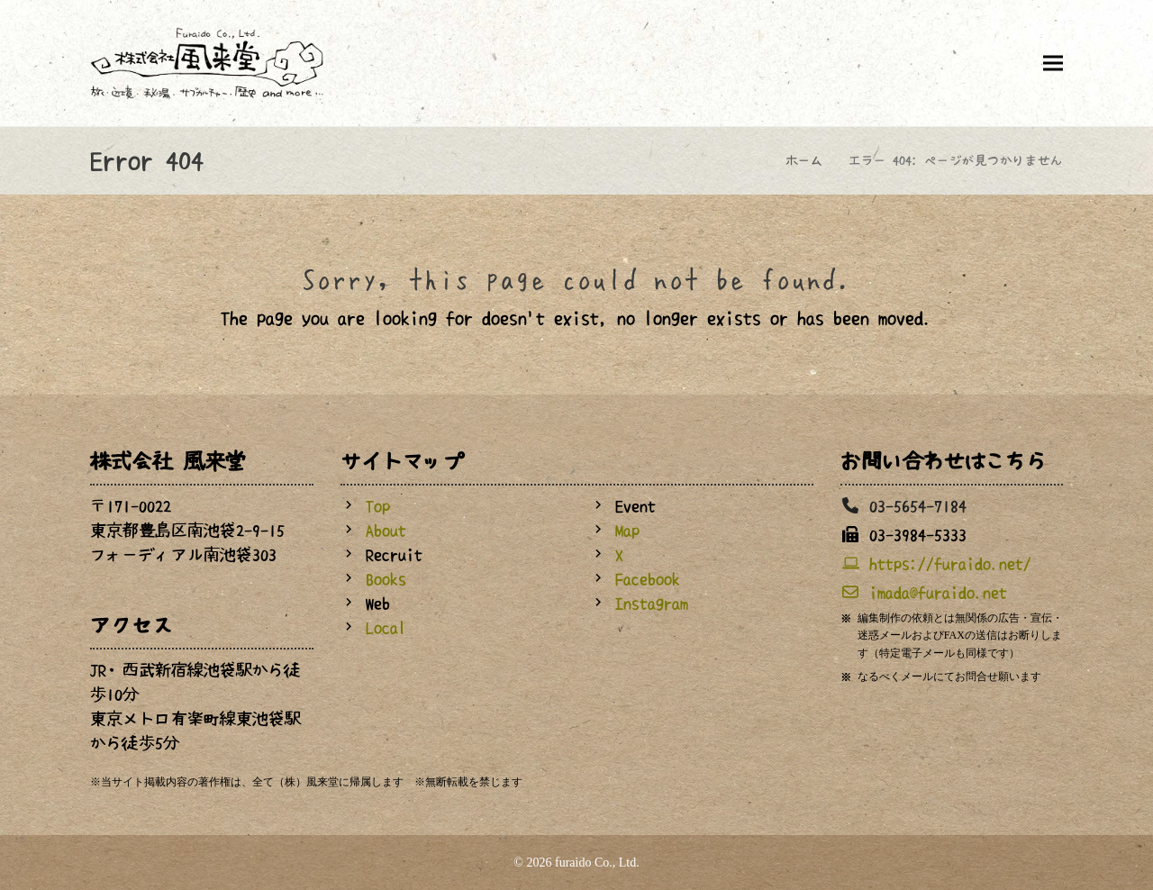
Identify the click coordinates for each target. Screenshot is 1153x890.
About (386, 530)
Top (378, 506)
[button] (1053, 62)
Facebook (647, 579)
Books (386, 579)
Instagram (651, 603)
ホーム (804, 160)
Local (386, 628)
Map (627, 530)
